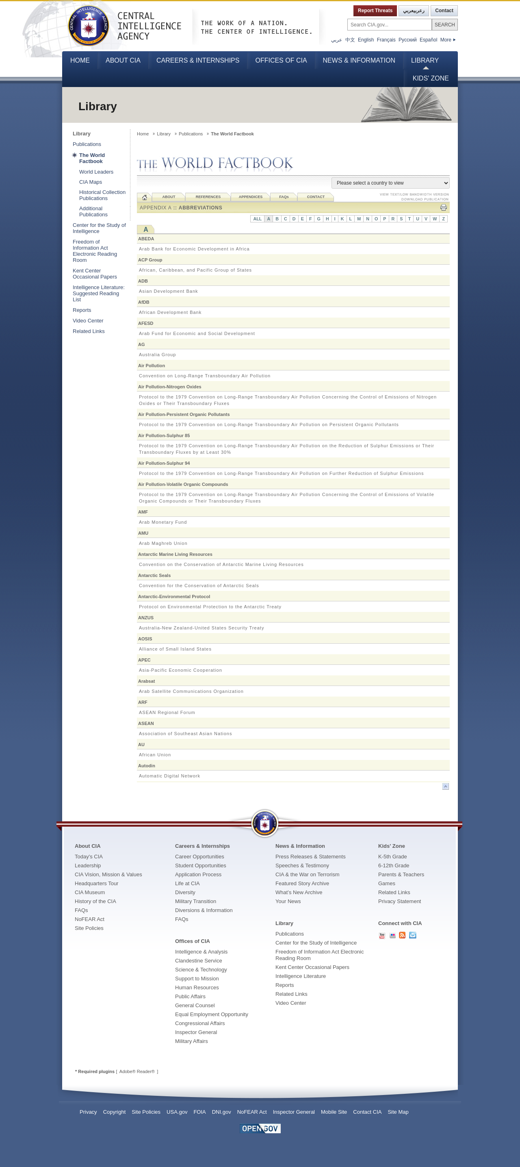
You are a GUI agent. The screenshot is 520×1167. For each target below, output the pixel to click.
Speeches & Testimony (302, 865)
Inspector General (196, 1032)
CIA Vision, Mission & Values (108, 874)
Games (386, 883)
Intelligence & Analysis (201, 952)
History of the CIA (95, 901)
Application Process (198, 874)
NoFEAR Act (89, 919)
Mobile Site (334, 1112)
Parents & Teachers (401, 874)
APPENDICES (251, 197)
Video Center (88, 321)
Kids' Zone (431, 78)
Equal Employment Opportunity (211, 1014)
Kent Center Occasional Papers (95, 274)
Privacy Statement (399, 901)
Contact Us (412, 935)
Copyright (114, 1112)
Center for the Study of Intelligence (99, 228)
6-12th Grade (394, 865)
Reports (82, 310)
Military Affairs (191, 1041)
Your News (288, 901)
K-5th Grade (392, 856)
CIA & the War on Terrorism (307, 874)
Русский (408, 40)
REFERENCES (208, 197)
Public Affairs (190, 996)
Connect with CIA (400, 923)
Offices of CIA (281, 60)
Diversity (185, 892)
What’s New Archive (298, 892)
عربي (336, 40)
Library (425, 60)
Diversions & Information (204, 910)
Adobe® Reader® (137, 1071)
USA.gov (177, 1112)
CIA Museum (90, 892)
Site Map (398, 1112)
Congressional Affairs (200, 1023)
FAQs (81, 910)
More (448, 40)
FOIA (199, 1112)
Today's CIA (89, 856)
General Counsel (195, 1005)
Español (428, 40)
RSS (402, 935)
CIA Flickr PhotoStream (392, 935)
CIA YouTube (382, 936)
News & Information (359, 60)
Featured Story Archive (302, 883)
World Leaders (96, 172)
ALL (257, 218)
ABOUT (169, 197)
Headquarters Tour (96, 883)
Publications (87, 144)
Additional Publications (93, 211)
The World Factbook (92, 158)
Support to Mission (197, 978)
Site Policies (89, 928)
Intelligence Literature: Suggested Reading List (99, 293)
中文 (350, 40)
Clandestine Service (198, 961)
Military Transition (195, 901)
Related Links (89, 331)
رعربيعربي (414, 10)
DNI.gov (221, 1112)
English (366, 40)
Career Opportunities (199, 856)
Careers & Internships (197, 60)
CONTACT (316, 197)
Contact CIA (367, 1112)
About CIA (123, 60)
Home (80, 60)
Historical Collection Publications (102, 195)
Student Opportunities (200, 865)
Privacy (88, 1112)
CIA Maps (90, 182)
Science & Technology (201, 970)
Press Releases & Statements (310, 856)
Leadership (88, 865)
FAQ (284, 197)
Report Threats (375, 10)
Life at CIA (187, 883)
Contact (444, 10)
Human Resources (197, 987)
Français (386, 40)
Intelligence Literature (300, 976)
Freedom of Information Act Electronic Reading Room (95, 251)
